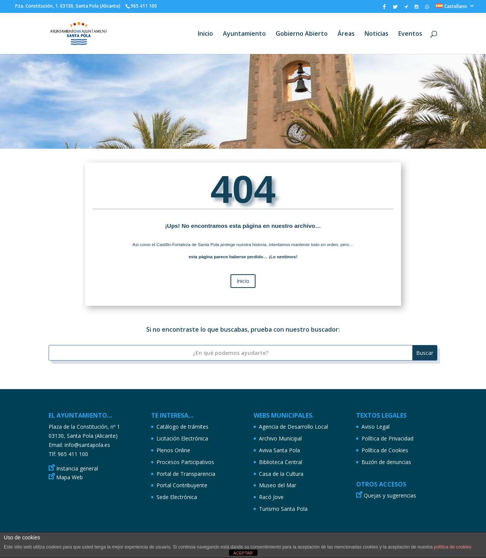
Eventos (410, 34)
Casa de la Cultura (281, 473)
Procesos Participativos (185, 462)
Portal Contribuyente (181, 485)
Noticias (376, 34)
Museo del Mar (277, 485)
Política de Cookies (384, 450)
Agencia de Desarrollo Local (293, 426)
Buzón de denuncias (386, 462)
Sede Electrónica (176, 497)
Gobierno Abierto (302, 34)
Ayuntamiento (244, 34)
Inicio (205, 34)
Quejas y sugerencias (390, 495)
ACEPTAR (242, 553)
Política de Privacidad (387, 438)
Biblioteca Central (280, 462)
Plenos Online (173, 450)
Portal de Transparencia (185, 473)
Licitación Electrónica (182, 438)
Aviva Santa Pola (279, 450)
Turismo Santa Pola (283, 508)
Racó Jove (271, 497)
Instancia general (77, 468)
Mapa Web (69, 477)
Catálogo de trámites (182, 426)
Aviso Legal (375, 426)
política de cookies (453, 547)
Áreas (346, 34)
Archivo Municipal (280, 438)
